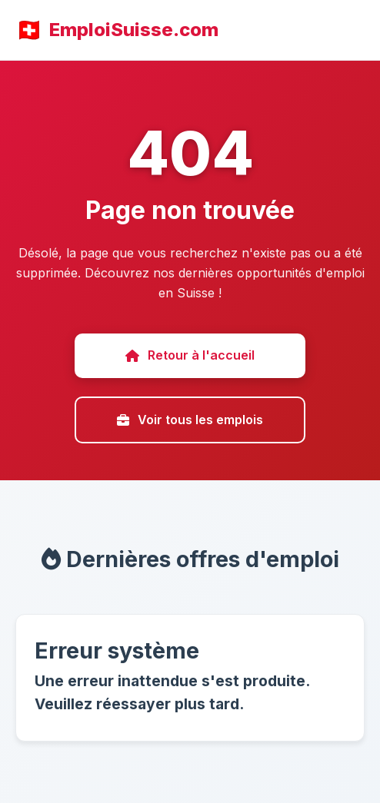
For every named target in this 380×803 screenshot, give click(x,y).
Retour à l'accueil (190, 355)
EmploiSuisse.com (133, 29)
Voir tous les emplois (190, 419)
